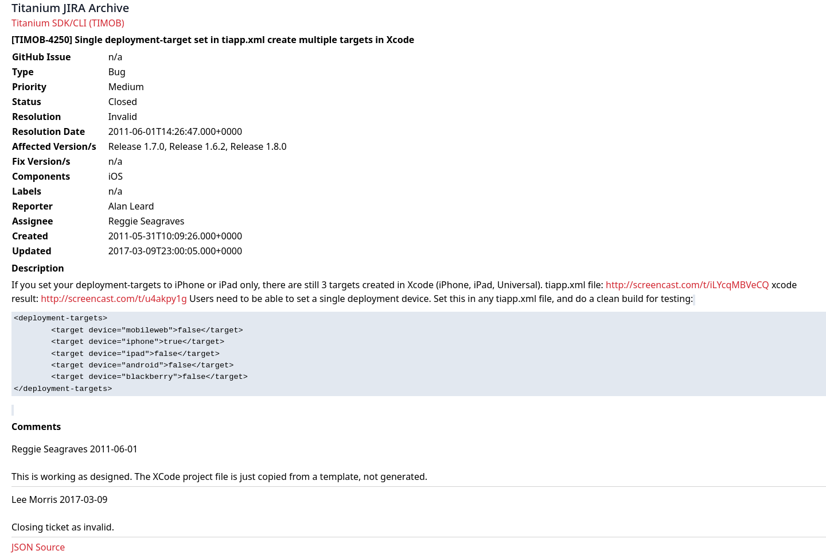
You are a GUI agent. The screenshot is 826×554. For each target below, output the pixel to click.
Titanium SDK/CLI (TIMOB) (67, 23)
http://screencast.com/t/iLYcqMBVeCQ (687, 284)
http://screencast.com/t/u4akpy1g (114, 298)
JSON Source (38, 547)
